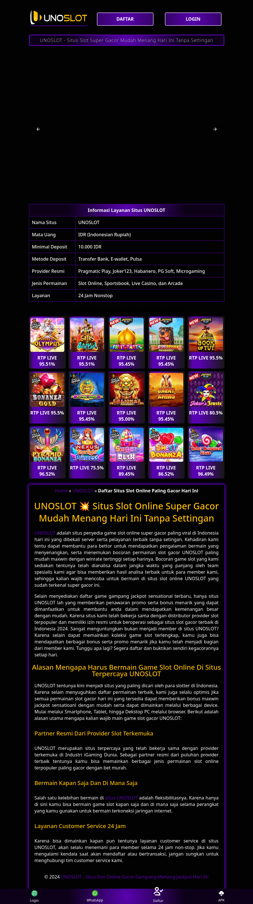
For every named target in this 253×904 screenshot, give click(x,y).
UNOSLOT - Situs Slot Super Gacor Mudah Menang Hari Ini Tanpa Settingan (126, 40)
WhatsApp (95, 896)
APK (221, 896)
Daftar (158, 896)
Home (61, 491)
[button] (38, 129)
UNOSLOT (88, 222)
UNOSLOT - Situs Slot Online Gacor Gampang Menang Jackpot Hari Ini (135, 877)
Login (30, 896)
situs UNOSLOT (121, 798)
